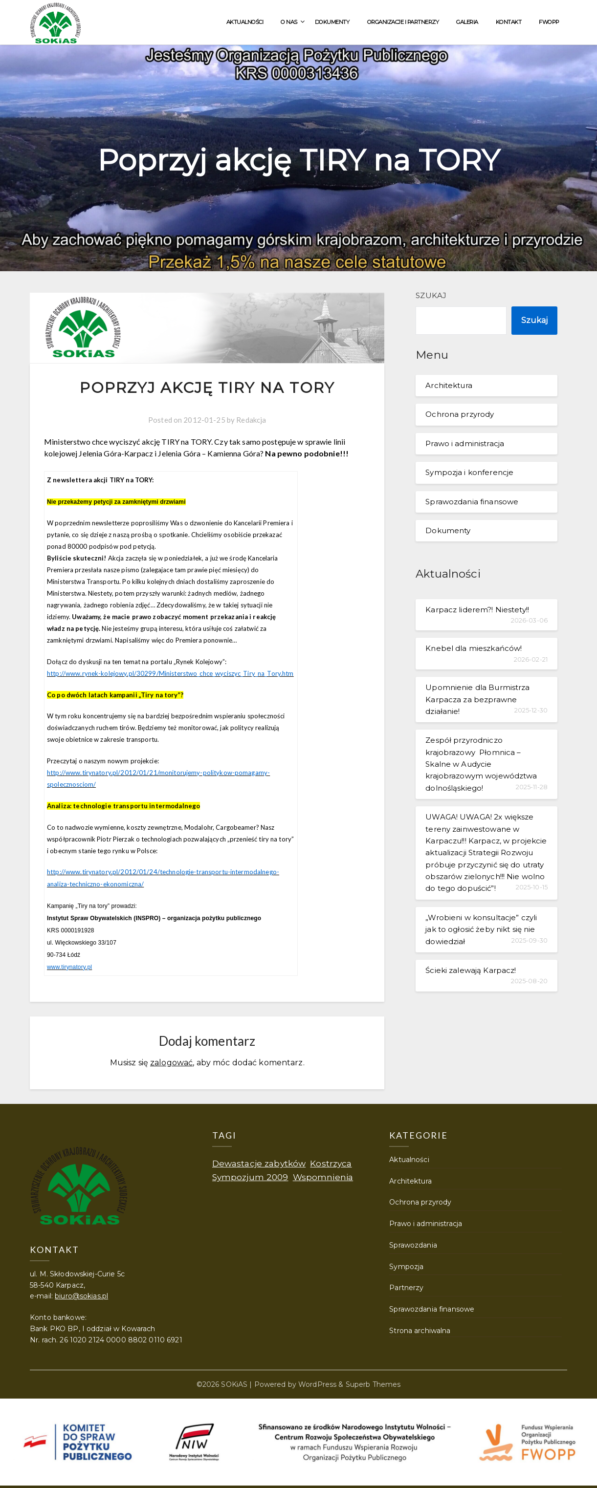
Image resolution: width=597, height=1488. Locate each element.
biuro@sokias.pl (81, 1294)
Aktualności (245, 22)
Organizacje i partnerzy (403, 22)
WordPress (317, 1383)
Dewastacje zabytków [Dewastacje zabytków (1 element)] (259, 1162)
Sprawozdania (413, 1243)
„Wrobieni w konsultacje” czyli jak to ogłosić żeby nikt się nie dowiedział (481, 929)
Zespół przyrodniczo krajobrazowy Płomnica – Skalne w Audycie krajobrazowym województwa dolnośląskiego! (481, 764)
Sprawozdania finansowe (471, 501)
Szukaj (431, 295)
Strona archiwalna (419, 1329)
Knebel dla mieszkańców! (473, 648)
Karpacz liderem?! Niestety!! (477, 609)
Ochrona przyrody (459, 414)
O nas (289, 22)
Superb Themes (373, 1383)
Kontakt (509, 22)
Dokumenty (332, 22)
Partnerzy (406, 1286)
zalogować (171, 1061)
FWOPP (549, 22)
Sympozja (406, 1265)
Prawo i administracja (464, 443)
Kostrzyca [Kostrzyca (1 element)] (331, 1162)
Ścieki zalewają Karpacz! (470, 970)
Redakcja (251, 419)
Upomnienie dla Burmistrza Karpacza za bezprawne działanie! (477, 699)
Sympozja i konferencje (469, 472)
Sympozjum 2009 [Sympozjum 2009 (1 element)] (250, 1175)
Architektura (448, 385)
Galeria (467, 22)
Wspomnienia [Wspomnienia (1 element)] (323, 1175)
